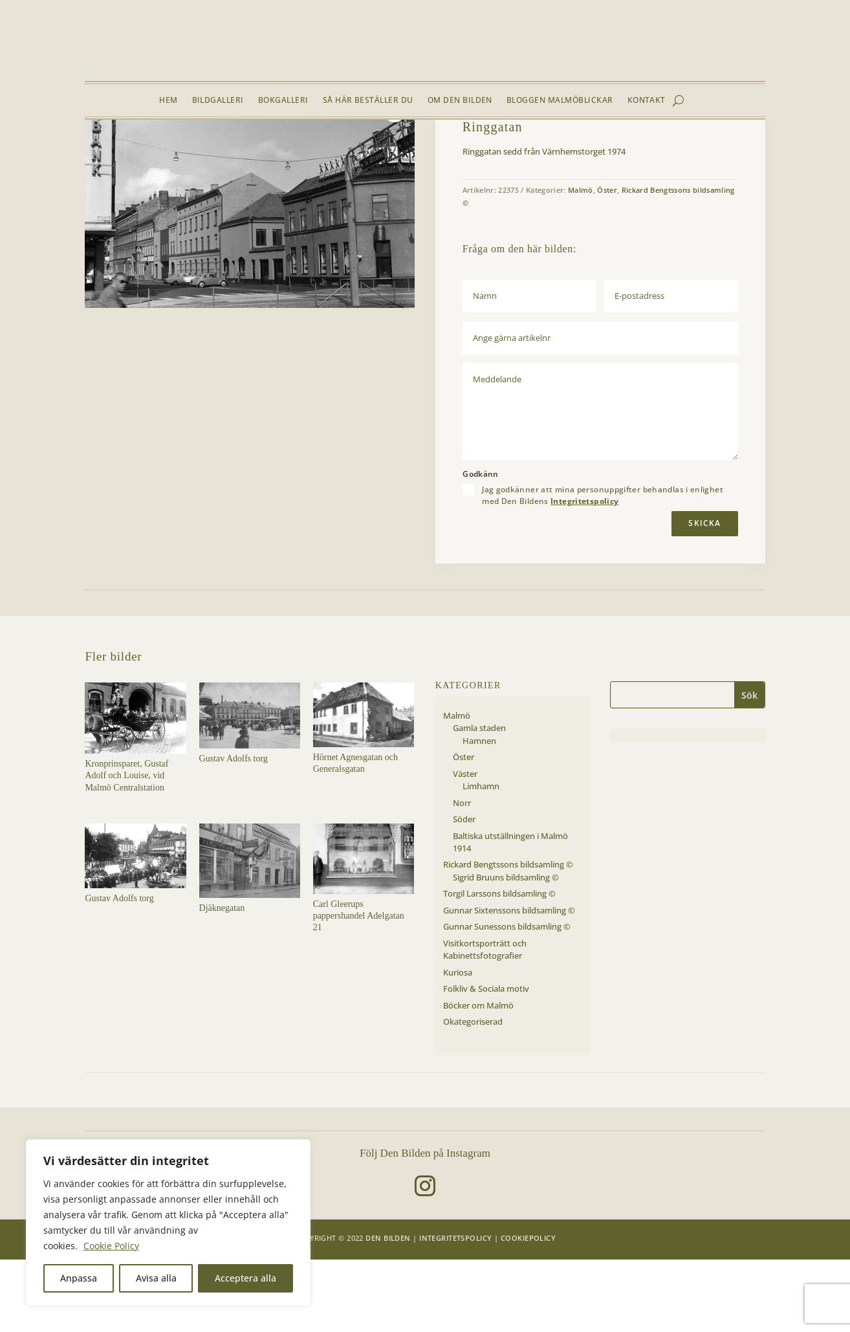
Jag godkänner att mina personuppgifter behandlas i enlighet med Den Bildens (602, 567)
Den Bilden (387, 1310)
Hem (168, 100)
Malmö (167, 150)
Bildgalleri (218, 100)
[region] (168, 1222)
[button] (394, 182)
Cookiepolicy (528, 1310)
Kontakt (646, 100)
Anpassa (78, 1278)
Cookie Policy (111, 1245)
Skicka (704, 594)
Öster (197, 150)
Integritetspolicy (584, 573)
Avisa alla (156, 1278)
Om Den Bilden (460, 100)
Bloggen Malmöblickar (560, 100)
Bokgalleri (283, 100)
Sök (749, 767)
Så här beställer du (368, 100)
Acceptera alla (245, 1278)
